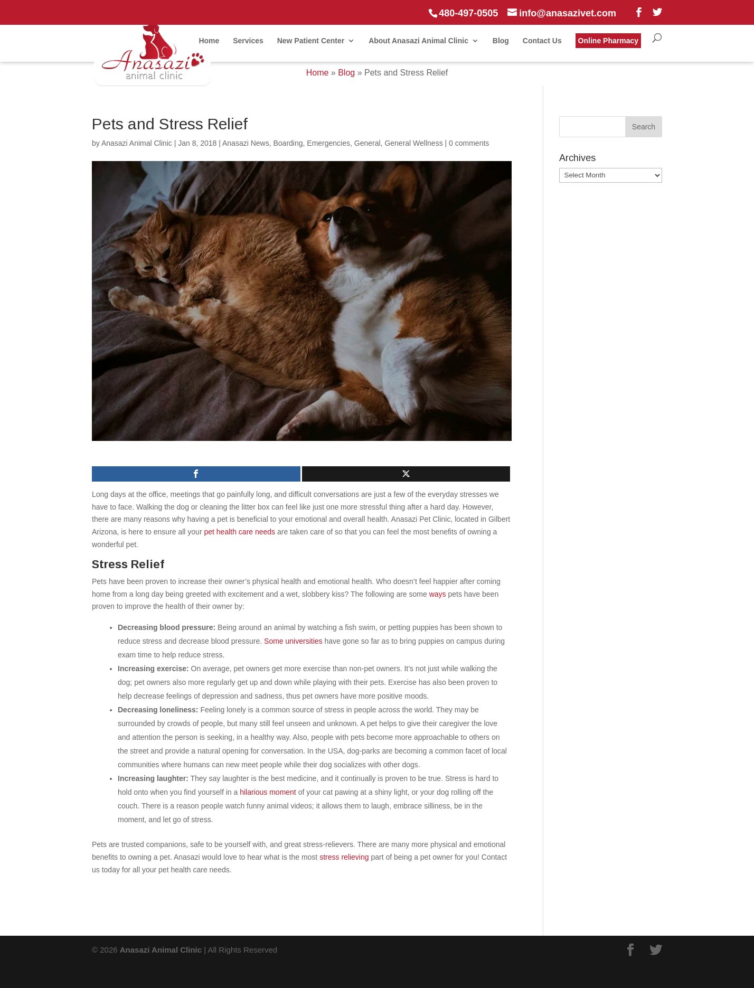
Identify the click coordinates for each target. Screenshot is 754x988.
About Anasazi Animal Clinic (418, 41)
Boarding (288, 143)
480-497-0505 (468, 13)
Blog (501, 41)
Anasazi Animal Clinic (136, 143)
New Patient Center (311, 41)
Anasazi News (245, 143)
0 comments (469, 143)
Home (209, 41)
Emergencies (328, 143)
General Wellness (413, 143)
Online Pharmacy (608, 40)
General (367, 143)
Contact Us (542, 41)
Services (248, 41)
